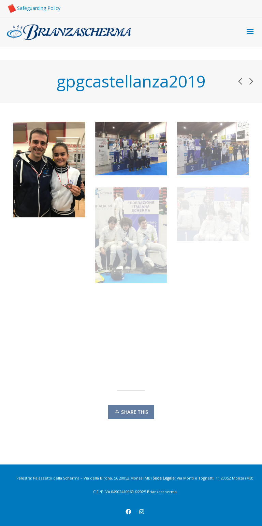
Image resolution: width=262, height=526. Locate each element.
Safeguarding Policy (33, 8)
